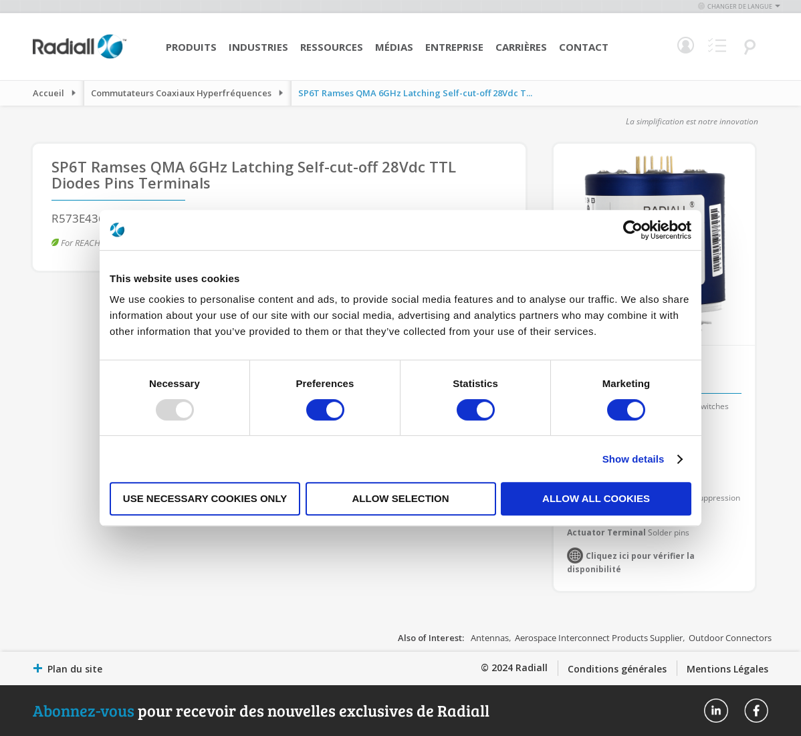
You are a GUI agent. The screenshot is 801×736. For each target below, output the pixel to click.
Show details (633, 459)
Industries (258, 46)
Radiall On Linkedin (716, 711)
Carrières (521, 46)
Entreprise (454, 46)
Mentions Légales (727, 668)
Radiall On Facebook (756, 711)
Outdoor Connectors (730, 638)
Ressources (331, 46)
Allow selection (400, 498)
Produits (191, 46)
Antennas (490, 638)
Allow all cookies (596, 498)
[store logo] (79, 56)
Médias (394, 46)
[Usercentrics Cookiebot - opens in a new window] (632, 230)
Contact (583, 46)
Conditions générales (617, 668)
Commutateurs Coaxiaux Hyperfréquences (181, 93)
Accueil (48, 93)
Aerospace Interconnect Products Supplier (599, 638)
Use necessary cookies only (205, 498)
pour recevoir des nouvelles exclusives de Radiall (261, 710)
